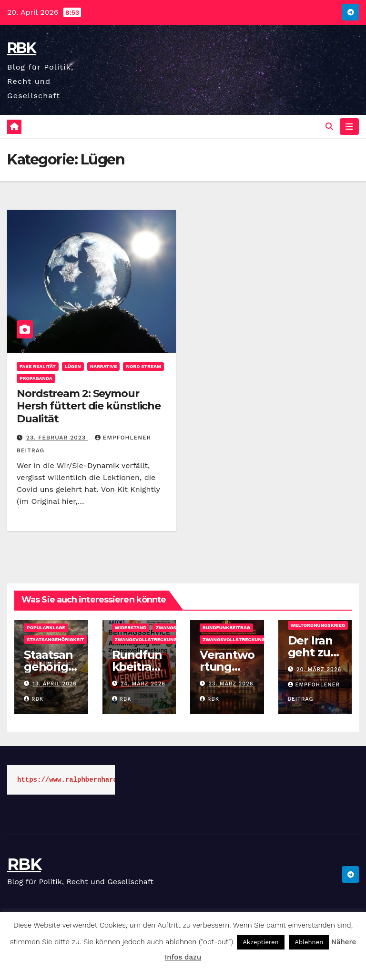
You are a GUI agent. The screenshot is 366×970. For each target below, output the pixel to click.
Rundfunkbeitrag (226, 627)
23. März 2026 (231, 684)
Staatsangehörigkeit (55, 639)
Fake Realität (38, 366)
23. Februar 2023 (57, 437)
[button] (329, 126)
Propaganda (36, 378)
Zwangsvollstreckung (146, 639)
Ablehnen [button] (309, 942)
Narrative (103, 366)
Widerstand (131, 627)
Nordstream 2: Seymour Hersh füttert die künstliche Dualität (89, 406)
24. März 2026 (143, 684)
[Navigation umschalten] (349, 126)
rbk (33, 699)
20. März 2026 (318, 669)
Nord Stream (143, 366)
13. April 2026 (55, 684)
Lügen (73, 366)
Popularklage (46, 627)
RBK (21, 48)
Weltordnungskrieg (318, 625)
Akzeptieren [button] (260, 942)
